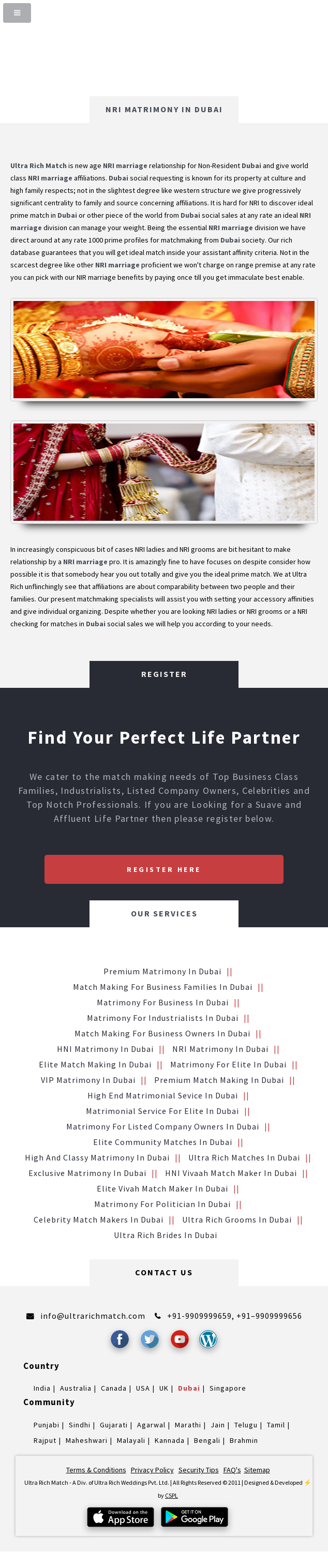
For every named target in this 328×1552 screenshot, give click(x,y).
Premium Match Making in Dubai (219, 1080)
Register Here (164, 869)
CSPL (171, 1495)
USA (143, 1388)
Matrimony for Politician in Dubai (162, 1204)
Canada (114, 1388)
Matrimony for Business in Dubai (163, 1002)
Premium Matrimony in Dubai (162, 971)
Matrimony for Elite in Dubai (228, 1064)
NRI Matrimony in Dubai (220, 1049)
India (42, 1388)
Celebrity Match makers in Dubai (98, 1219)
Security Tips (198, 1469)
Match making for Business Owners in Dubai (162, 1033)
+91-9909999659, (201, 1315)
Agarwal (151, 1424)
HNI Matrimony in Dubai (105, 1049)
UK (164, 1388)
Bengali (207, 1440)
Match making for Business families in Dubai (162, 987)
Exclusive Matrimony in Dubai (87, 1173)
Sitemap (257, 1469)
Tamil (276, 1424)
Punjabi (46, 1424)
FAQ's (232, 1469)
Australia (76, 1388)
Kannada (170, 1440)
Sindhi (80, 1424)
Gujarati (114, 1424)
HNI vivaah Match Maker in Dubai (231, 1173)
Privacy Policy (152, 1469)
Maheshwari (87, 1440)
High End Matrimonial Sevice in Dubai (162, 1095)
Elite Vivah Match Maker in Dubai (162, 1188)
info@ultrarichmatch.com (92, 1315)
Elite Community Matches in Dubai (162, 1142)
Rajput (45, 1440)
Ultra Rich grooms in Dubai (237, 1219)
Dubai (189, 1388)
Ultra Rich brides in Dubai (165, 1235)
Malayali (131, 1440)
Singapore (228, 1388)
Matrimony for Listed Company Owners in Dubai (162, 1126)
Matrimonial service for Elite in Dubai (162, 1111)
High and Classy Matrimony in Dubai (97, 1157)
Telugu (246, 1424)
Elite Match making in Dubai (95, 1064)
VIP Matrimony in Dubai (88, 1080)
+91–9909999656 (269, 1315)
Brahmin (244, 1440)
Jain (218, 1424)
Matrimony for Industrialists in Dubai (162, 1018)
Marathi (188, 1424)
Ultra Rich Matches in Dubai (244, 1157)
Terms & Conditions (96, 1469)
